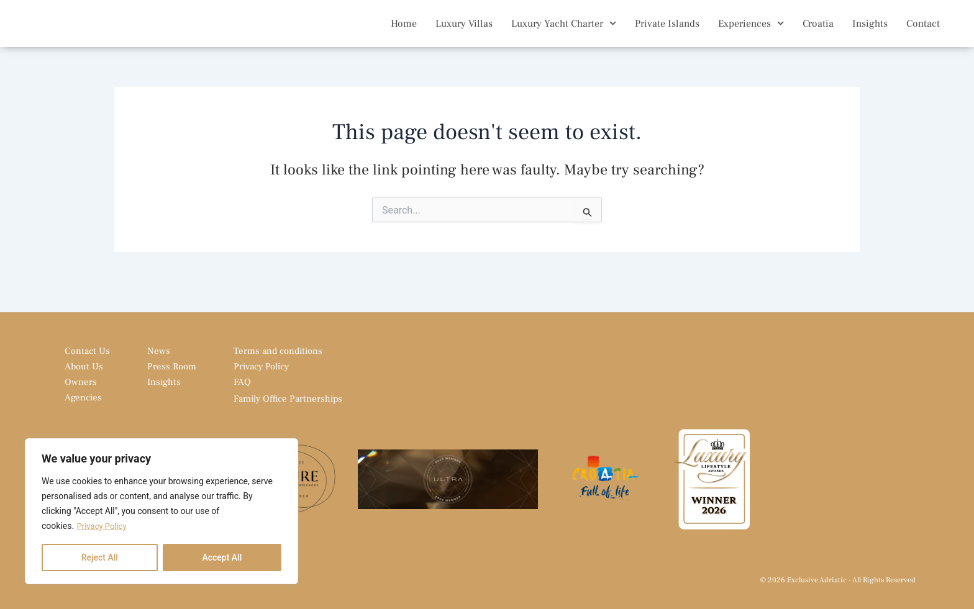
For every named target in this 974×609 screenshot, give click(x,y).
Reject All (99, 557)
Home (404, 33)
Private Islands (667, 33)
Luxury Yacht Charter (563, 32)
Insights (870, 33)
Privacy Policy (103, 526)
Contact (923, 33)
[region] (161, 511)
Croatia (818, 33)
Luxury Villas (464, 33)
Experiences (751, 32)
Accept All (222, 557)
